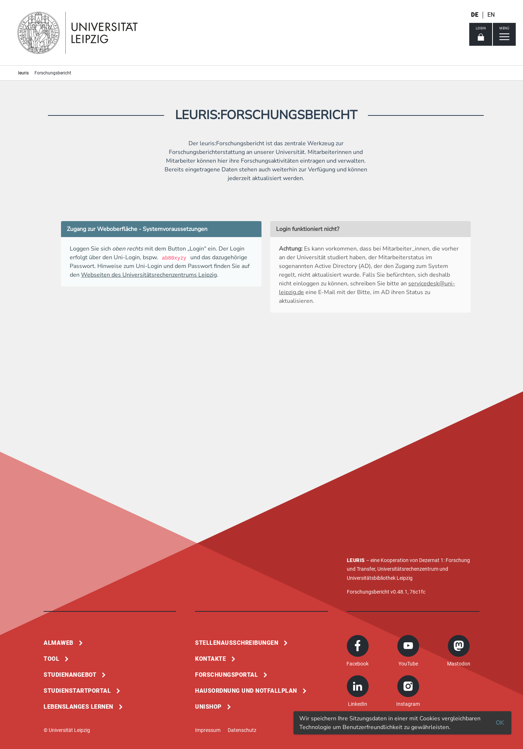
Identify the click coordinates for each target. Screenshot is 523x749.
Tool (51, 658)
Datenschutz (242, 730)
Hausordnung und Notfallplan (246, 690)
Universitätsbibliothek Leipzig (380, 578)
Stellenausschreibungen (236, 642)
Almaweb (58, 642)
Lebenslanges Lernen (78, 706)
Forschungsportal (226, 674)
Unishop (208, 706)
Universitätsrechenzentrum (407, 569)
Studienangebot (70, 674)
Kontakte (210, 658)
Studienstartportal (77, 690)
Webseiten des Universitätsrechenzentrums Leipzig (149, 275)
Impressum (207, 730)
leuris (23, 73)
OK (500, 723)
